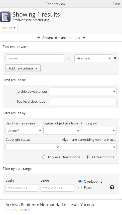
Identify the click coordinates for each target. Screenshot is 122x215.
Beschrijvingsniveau (20, 123)
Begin (10, 180)
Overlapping (90, 181)
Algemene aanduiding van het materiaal (89, 139)
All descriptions (100, 157)
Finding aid (89, 123)
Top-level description (32, 101)
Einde (45, 180)
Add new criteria (23, 68)
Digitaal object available (60, 123)
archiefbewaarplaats (33, 91)
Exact (85, 187)
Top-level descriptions (61, 157)
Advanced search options (61, 37)
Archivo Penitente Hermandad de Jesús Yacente (50, 204)
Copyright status (18, 139)
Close (116, 4)
